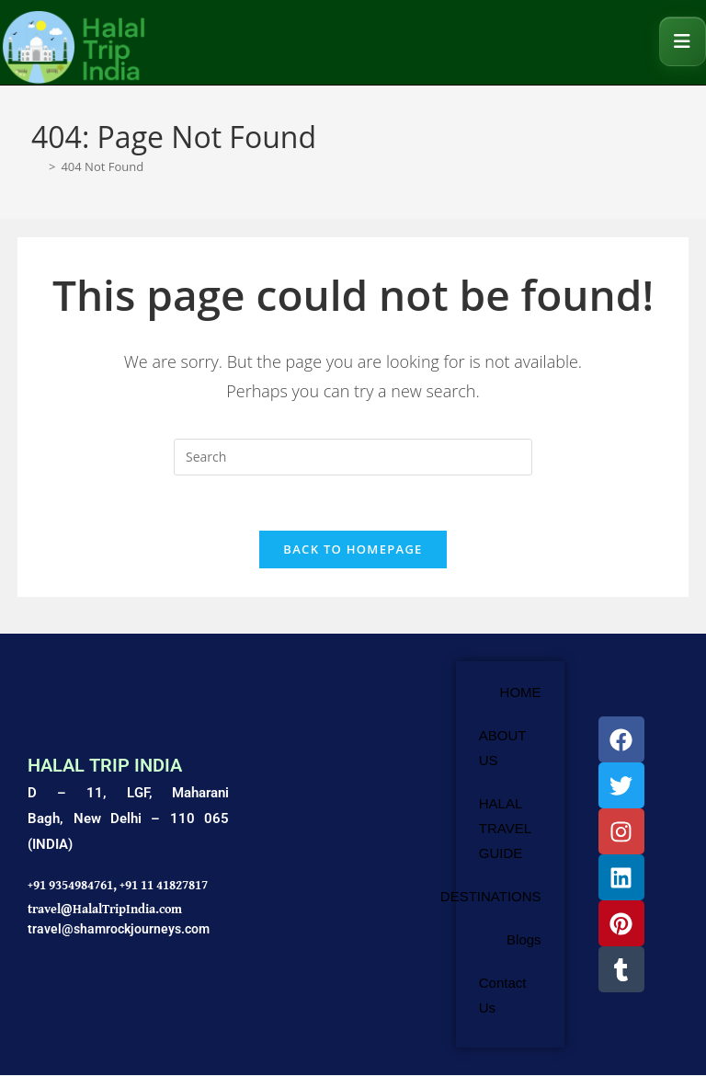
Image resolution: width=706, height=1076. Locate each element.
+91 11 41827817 (164, 885)
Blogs (524, 940)
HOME (520, 693)
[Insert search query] (353, 457)
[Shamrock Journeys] (342, 855)
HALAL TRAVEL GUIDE (505, 829)
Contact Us (503, 996)
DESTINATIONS (490, 897)
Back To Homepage (352, 550)
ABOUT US (502, 748)
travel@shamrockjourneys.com (119, 928)
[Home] (37, 166)
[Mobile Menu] (682, 41)
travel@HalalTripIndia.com (105, 908)
